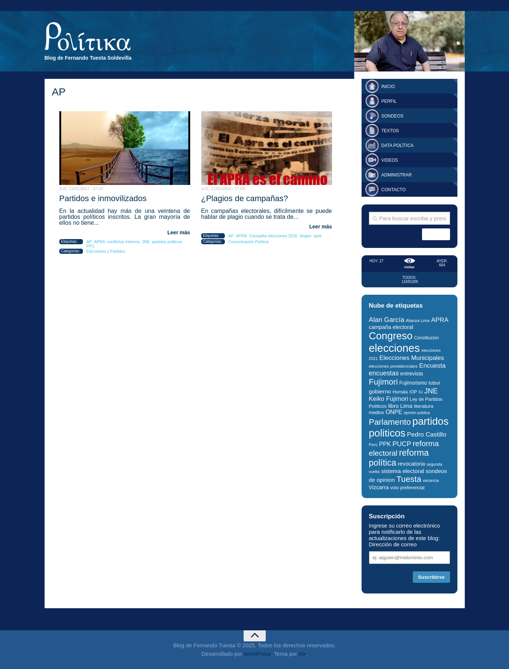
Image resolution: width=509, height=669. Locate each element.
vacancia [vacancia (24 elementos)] (431, 480)
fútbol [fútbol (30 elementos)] (434, 383)
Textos (390, 130)
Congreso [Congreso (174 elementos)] (391, 335)
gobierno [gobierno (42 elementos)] (380, 391)
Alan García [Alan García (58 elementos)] (386, 319)
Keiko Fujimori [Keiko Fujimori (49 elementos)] (388, 398)
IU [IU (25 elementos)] (421, 392)
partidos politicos (167, 241)
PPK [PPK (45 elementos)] (385, 444)
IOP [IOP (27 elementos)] (413, 392)
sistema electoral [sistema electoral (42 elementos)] (402, 471)
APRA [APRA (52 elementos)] (440, 319)
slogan (305, 235)
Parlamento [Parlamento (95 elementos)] (390, 422)
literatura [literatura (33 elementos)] (423, 406)
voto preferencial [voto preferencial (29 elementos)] (407, 487)
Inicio (388, 86)
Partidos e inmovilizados (103, 198)
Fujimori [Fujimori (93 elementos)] (383, 381)
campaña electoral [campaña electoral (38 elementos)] (391, 327)
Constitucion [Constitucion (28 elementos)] (426, 337)
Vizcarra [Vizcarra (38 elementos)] (379, 487)
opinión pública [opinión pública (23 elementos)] (417, 412)
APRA (99, 241)
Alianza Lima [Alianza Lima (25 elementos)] (417, 320)
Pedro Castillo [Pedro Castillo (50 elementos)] (426, 434)
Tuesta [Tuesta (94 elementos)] (408, 479)
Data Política (397, 145)
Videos (389, 160)
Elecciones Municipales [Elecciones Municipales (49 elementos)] (411, 357)
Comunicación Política (249, 241)
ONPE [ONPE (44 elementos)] (394, 412)
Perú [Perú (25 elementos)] (373, 444)
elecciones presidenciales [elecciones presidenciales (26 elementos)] (393, 366)
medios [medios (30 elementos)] (376, 412)
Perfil (389, 101)
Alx (302, 654)
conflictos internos (123, 241)
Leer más (178, 232)
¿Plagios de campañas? (244, 198)
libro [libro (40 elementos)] (393, 406)
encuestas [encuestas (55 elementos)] (384, 373)
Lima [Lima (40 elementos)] (406, 406)
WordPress (257, 654)
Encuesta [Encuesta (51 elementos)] (432, 365)
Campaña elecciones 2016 (273, 235)
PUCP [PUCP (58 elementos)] (402, 444)
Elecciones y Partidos (106, 251)
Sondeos (392, 116)
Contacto (393, 189)
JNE (146, 241)
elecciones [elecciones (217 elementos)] (394, 348)
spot (317, 235)
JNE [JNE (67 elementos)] (431, 391)
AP (89, 241)
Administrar (396, 175)
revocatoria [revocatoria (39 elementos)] (411, 463)
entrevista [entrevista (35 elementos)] (411, 373)
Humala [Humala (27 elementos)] (400, 392)
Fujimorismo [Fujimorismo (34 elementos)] (413, 383)
